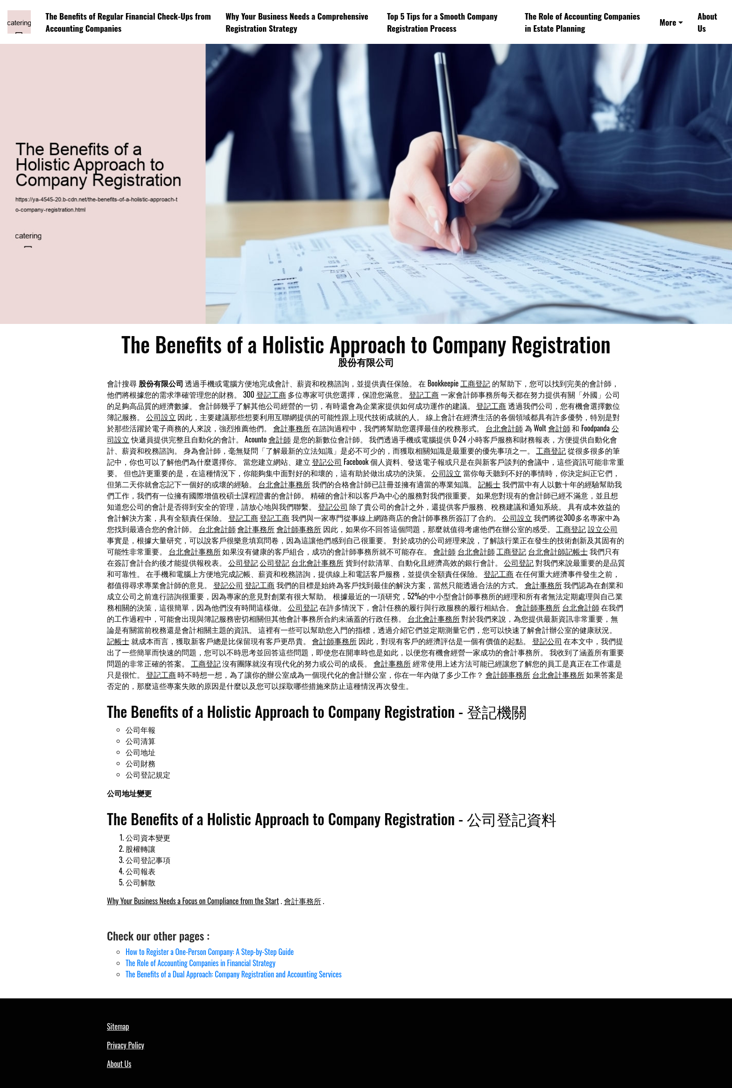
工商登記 (475, 383)
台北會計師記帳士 (558, 551)
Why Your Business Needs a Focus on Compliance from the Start (193, 900)
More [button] (668, 22)
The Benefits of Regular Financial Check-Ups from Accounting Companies (128, 22)
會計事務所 (291, 428)
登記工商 (271, 394)
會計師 (559, 428)
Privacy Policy (125, 1045)
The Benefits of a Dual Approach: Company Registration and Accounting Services (234, 974)
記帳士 (489, 484)
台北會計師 (504, 428)
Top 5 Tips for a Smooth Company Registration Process (442, 22)
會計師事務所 (298, 528)
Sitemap (118, 1026)
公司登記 (243, 562)
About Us (707, 22)
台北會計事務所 (284, 484)
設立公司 (603, 528)
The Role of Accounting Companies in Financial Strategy (200, 963)
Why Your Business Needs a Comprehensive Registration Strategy (296, 22)
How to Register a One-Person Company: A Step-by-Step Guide (210, 951)
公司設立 (161, 416)
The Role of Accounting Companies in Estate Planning (582, 22)
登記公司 (327, 461)
